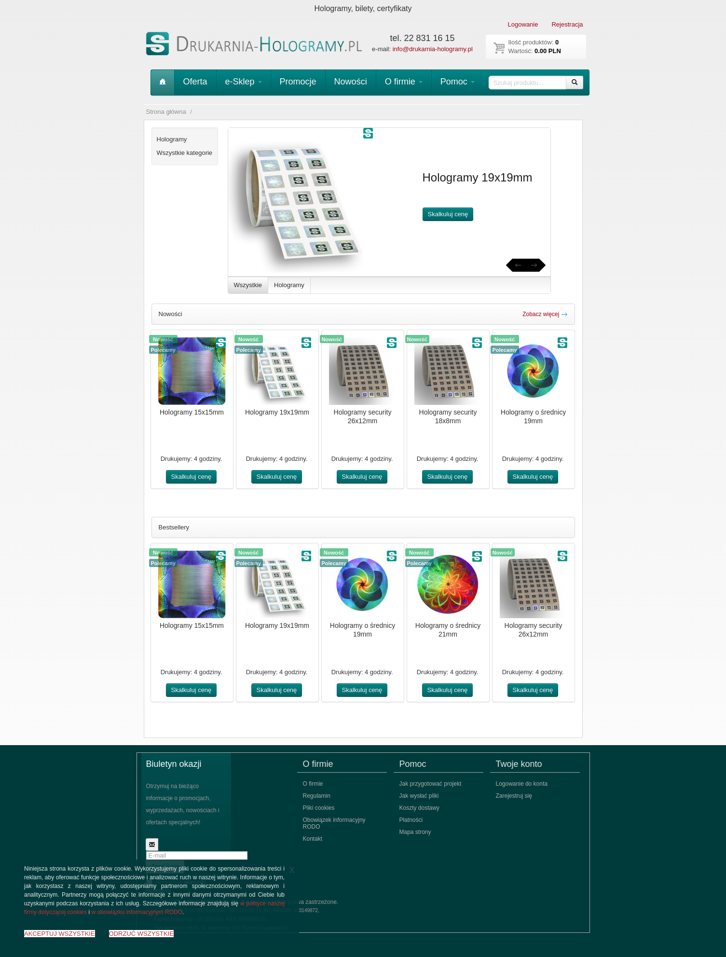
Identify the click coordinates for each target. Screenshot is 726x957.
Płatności (411, 820)
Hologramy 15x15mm (192, 412)
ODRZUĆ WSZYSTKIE (141, 933)
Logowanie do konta (522, 783)
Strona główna (166, 111)
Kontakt (313, 838)
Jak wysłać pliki (419, 795)
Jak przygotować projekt (430, 783)
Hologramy (289, 285)
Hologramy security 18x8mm (448, 416)
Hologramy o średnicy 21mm (447, 630)
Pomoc (457, 81)
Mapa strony (415, 832)
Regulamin (316, 795)
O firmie (404, 81)
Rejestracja (567, 24)
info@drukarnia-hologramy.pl (433, 49)
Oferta (195, 81)
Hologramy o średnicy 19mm (533, 416)
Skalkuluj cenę (448, 214)
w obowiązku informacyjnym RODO (136, 912)
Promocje (298, 81)
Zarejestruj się (514, 795)
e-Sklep (243, 81)
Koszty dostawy (419, 807)
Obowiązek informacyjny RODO (334, 823)
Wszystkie (248, 285)
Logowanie (523, 24)
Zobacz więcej (544, 314)
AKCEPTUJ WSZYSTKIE (59, 933)
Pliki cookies (319, 807)
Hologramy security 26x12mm (363, 416)
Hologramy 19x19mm (277, 412)
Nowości (350, 81)
